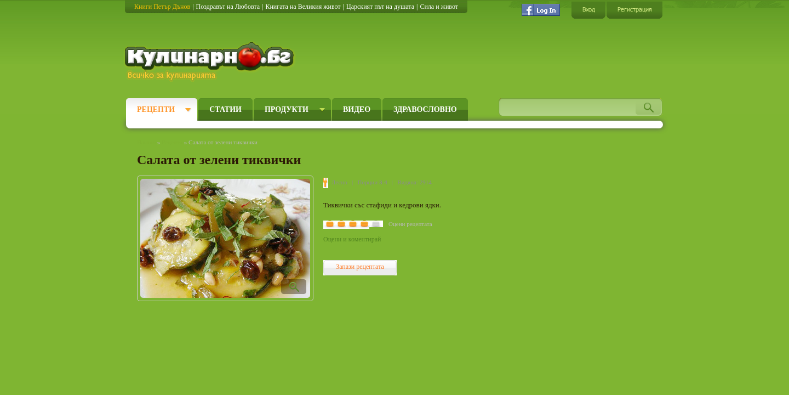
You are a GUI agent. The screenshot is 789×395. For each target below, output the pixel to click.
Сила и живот (439, 6)
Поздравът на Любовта (228, 6)
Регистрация (634, 10)
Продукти (286, 109)
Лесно (339, 182)
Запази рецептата (360, 266)
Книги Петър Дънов (162, 6)
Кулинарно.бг (210, 61)
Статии (225, 109)
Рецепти (156, 109)
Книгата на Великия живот (302, 6)
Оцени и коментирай (352, 239)
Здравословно (425, 109)
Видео (356, 109)
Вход (588, 10)
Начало (146, 142)
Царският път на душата (380, 6)
